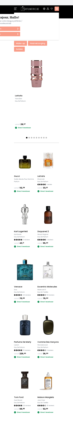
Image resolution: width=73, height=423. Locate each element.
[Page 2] (29, 137)
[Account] (48, 9)
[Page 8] (44, 137)
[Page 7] (41, 137)
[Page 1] (26, 137)
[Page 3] (31, 137)
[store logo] (30, 8)
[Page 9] (46, 137)
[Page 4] (34, 137)
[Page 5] (36, 137)
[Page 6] (39, 137)
